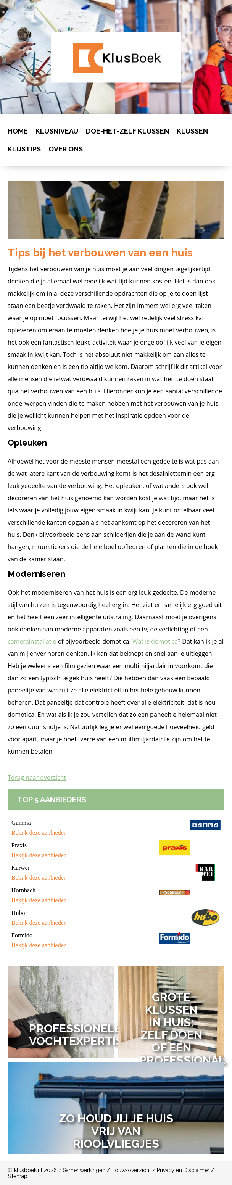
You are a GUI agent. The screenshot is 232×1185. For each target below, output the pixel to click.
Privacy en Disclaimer (183, 1170)
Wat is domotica (155, 641)
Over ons (65, 149)
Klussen (192, 131)
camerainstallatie (32, 641)
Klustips (24, 149)
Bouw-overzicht (131, 1170)
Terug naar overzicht (37, 777)
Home (18, 131)
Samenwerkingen (84, 1170)
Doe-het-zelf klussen (127, 131)
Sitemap (17, 1176)
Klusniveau (56, 131)
